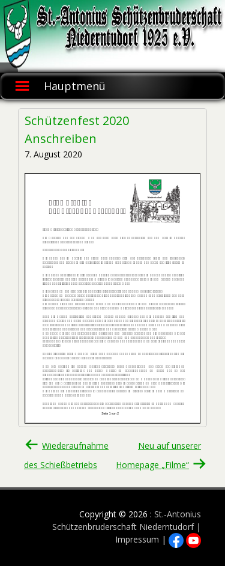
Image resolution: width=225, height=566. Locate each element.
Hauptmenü (75, 86)
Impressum (137, 539)
